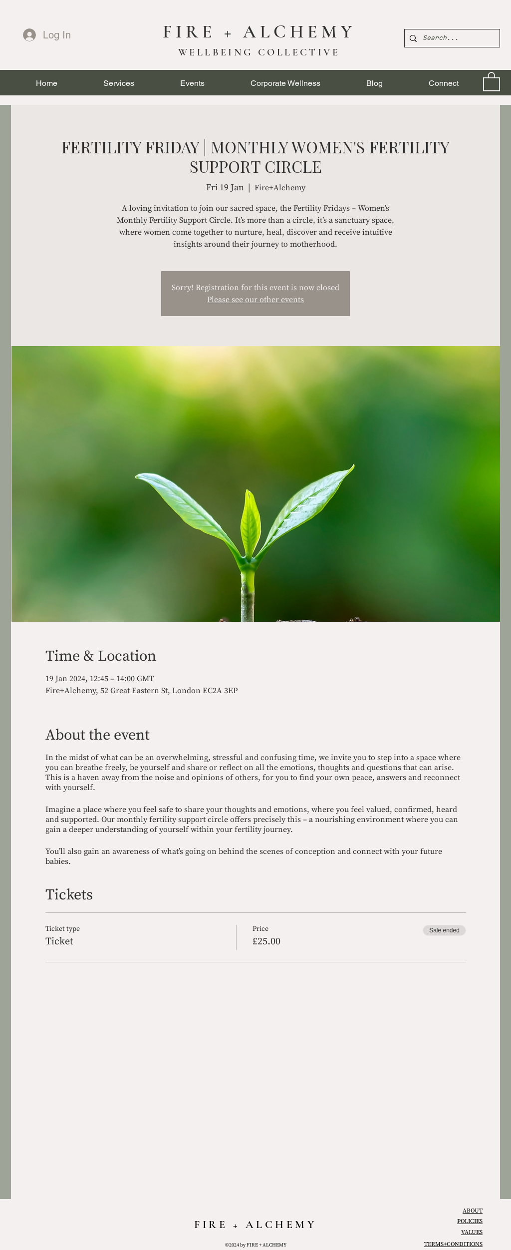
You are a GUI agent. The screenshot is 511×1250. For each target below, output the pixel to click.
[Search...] (451, 38)
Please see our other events (255, 300)
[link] (491, 81)
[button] (118, 83)
